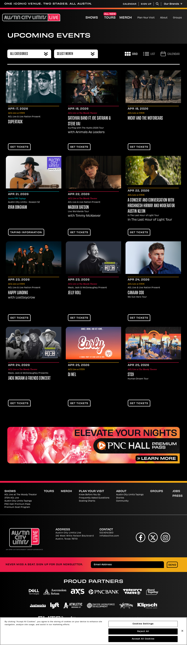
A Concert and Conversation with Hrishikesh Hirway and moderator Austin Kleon (151, 206)
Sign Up (146, 4)
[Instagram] (165, 537)
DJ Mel (72, 375)
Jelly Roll (74, 293)
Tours (110, 17)
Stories (120, 498)
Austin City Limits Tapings (18, 501)
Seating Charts (87, 501)
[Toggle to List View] (149, 53)
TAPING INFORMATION (26, 232)
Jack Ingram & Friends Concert (29, 378)
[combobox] (29, 54)
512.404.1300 (106, 533)
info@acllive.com (109, 536)
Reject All (143, 632)
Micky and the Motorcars (145, 118)
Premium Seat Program (17, 507)
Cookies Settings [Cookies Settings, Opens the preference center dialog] (143, 625)
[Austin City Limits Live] (31, 17)
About (164, 18)
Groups (177, 18)
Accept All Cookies (143, 640)
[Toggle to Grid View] (131, 53)
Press (177, 496)
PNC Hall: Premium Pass (17, 504)
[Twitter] (153, 537)
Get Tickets (19, 147)
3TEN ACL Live (11, 498)
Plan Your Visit (146, 18)
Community (122, 501)
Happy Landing (18, 293)
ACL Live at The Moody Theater (20, 495)
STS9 (131, 375)
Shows (91, 17)
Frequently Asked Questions (94, 498)
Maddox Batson (78, 207)
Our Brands (173, 4)
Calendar (129, 4)
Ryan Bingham (17, 207)
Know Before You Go (89, 495)
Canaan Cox (136, 293)
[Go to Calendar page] (170, 53)
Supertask (15, 122)
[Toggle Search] (157, 3)
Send (172, 565)
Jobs (176, 491)
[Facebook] (140, 537)
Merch (128, 17)
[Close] (182, 631)
